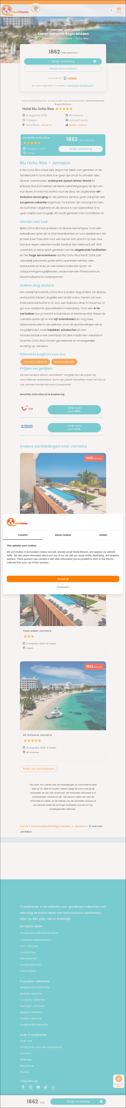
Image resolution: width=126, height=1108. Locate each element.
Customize (63, 587)
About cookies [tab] (63, 535)
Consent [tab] (23, 535)
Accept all (63, 579)
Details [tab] (103, 535)
